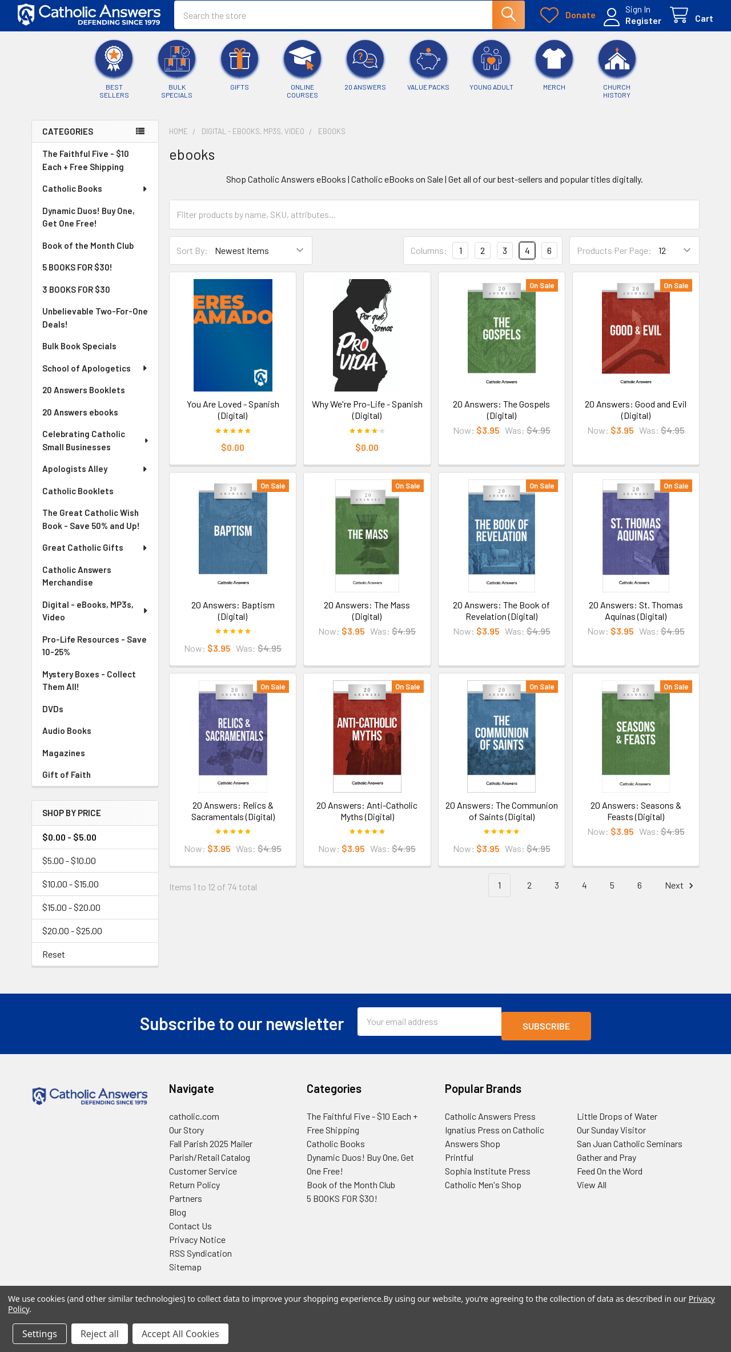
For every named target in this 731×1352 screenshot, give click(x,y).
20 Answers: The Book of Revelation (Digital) (501, 618)
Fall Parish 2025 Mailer (210, 1146)
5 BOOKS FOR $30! (77, 275)
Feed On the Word (609, 1174)
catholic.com (194, 1119)
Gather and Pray (606, 1160)
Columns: (429, 258)
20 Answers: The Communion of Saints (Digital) (501, 819)
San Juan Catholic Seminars (629, 1146)
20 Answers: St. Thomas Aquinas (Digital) (636, 618)
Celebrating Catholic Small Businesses (96, 448)
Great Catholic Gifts (95, 555)
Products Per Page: (614, 258)
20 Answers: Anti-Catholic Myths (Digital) (366, 819)
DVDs (52, 717)
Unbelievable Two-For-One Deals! (95, 325)
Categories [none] (67, 139)
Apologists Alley (95, 476)
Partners (185, 1201)
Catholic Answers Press (490, 1119)
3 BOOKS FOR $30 (76, 297)
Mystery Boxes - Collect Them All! (89, 688)
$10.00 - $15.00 (70, 891)
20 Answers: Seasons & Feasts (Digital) (636, 819)
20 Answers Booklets (83, 398)
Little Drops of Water (617, 1119)
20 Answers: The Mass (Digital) (367, 618)
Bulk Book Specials (79, 354)
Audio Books (66, 738)
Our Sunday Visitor (611, 1133)
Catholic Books (95, 196)
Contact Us (190, 1229)
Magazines (63, 761)
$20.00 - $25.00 (72, 938)
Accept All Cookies (180, 1333)
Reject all (100, 1333)
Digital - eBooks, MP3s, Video (95, 619)
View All (592, 1188)
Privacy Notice (197, 1242)
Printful (459, 1160)
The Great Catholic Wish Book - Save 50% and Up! (91, 527)
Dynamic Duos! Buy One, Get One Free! (88, 225)
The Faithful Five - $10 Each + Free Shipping (85, 168)
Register (630, 27)
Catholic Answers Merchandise (76, 584)
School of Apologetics (95, 376)
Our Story (186, 1133)
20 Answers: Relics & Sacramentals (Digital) (233, 819)
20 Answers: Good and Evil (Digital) (635, 417)
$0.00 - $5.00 (69, 845)
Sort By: (192, 258)
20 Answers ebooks (80, 420)
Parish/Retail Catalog (209, 1160)
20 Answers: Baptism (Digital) (233, 618)
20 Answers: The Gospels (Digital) (501, 417)
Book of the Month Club (88, 253)
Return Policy (194, 1188)
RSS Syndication (200, 1256)
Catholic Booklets (78, 499)
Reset (53, 962)
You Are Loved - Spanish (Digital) (233, 417)
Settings (39, 1333)
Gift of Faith (66, 782)
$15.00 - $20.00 (71, 915)
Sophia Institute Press (488, 1174)
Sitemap (185, 1270)
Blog (177, 1215)
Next (681, 893)
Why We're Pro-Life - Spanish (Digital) (367, 417)
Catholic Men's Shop (483, 1188)
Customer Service (203, 1174)
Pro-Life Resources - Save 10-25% (94, 653)
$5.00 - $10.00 (69, 868)
